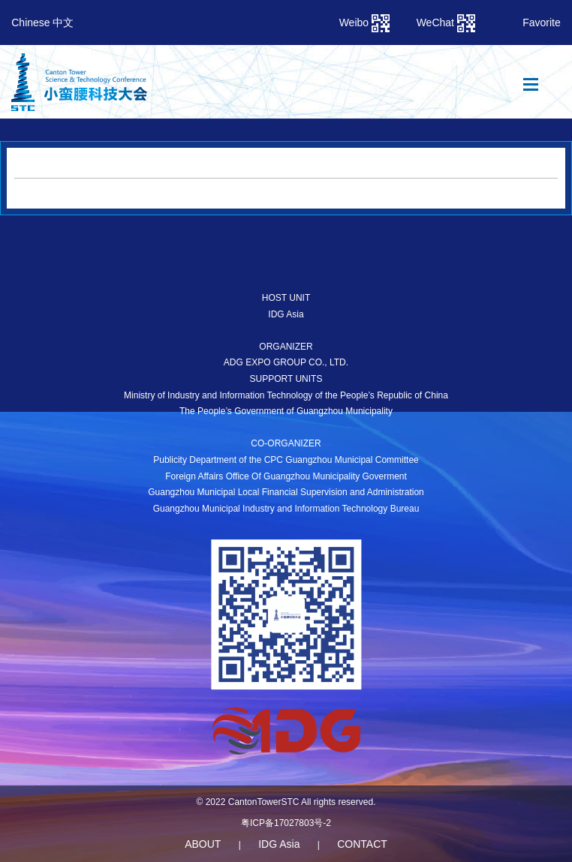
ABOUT (203, 844)
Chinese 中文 (42, 23)
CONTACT (362, 844)
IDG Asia (279, 844)
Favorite (541, 23)
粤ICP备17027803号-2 (286, 823)
